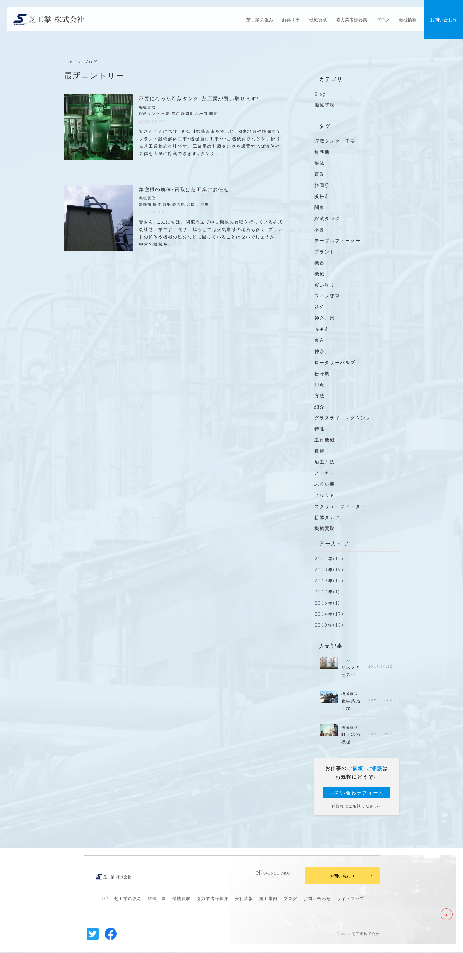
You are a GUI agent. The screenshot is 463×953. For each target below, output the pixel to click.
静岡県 (322, 185)
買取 (319, 174)
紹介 (319, 406)
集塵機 (322, 152)
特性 (319, 428)
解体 (319, 163)
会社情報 (244, 899)
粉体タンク (327, 517)
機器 (319, 262)
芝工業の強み (128, 899)
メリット (324, 495)
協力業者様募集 (212, 899)
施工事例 (268, 899)
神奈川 (322, 351)
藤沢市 (322, 329)
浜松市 (322, 196)
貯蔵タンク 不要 (337, 141)
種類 (319, 450)
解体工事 (157, 899)
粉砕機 (322, 373)
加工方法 (324, 462)
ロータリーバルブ (335, 362)
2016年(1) (327, 602)
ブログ (290, 899)
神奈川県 (324, 318)
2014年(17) (328, 614)
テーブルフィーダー (337, 240)
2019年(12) (328, 580)
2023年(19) (328, 569)
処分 (319, 307)
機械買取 (324, 105)
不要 (319, 229)
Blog (320, 94)
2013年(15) (328, 625)
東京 (319, 340)
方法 (319, 395)
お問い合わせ (317, 899)
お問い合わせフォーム (356, 793)
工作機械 (324, 439)
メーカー (324, 473)
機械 (319, 273)
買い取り (324, 284)
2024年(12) (328, 558)
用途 (319, 384)
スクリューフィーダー (340, 506)
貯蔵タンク (327, 218)
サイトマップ (350, 899)
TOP (68, 61)
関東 (319, 207)
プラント (324, 251)
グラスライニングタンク (342, 417)
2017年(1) (327, 591)
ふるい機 (324, 484)
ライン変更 (327, 296)
